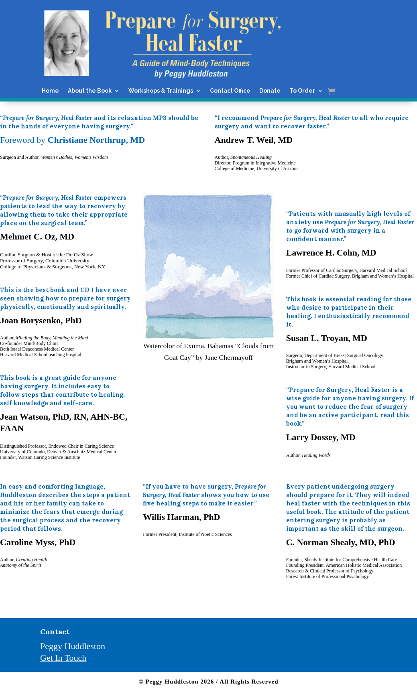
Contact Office (230, 90)
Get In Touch (63, 658)
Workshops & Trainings (160, 90)
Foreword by (72, 140)
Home (50, 90)
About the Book (90, 90)
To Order (302, 90)
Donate (270, 90)
